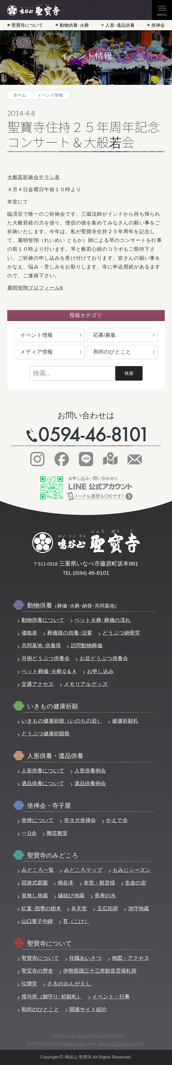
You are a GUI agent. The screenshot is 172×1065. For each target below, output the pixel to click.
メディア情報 (36, 352)
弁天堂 (79, 908)
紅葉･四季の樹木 (41, 908)
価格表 (29, 633)
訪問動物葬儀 (86, 645)
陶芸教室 (57, 833)
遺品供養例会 (90, 783)
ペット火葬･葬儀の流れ (102, 620)
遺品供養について (42, 783)
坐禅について (37, 820)
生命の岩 (135, 883)
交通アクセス (37, 684)
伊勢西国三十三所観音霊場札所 (100, 971)
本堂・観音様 (99, 883)
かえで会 (117, 820)
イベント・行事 (111, 996)
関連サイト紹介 (88, 1009)
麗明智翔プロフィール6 (35, 288)
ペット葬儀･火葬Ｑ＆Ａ (49, 671)
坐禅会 (158, 25)
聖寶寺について (27, 25)
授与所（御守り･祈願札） (51, 996)
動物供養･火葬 (74, 25)
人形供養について (42, 770)
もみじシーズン (132, 870)
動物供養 (73, 605)
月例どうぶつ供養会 (45, 658)
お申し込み (100, 671)
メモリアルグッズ (86, 684)
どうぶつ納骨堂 (121, 633)
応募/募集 (104, 335)
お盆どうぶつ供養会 (104, 658)
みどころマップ (83, 870)
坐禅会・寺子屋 (49, 805)
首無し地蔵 (34, 895)
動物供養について (42, 620)
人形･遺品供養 (120, 25)
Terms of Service (114, 1043)
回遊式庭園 (34, 883)
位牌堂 (29, 983)
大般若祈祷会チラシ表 (33, 177)
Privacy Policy (73, 1043)
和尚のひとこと (112, 352)
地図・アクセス (131, 958)
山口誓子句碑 (37, 921)
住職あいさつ (85, 958)
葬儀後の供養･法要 (69, 633)
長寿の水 (105, 895)
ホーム (19, 95)
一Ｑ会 (29, 833)
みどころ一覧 (37, 870)
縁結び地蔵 (71, 895)
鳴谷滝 (65, 883)
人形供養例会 (90, 770)
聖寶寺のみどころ (52, 855)
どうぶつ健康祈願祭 (45, 733)
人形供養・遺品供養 (55, 755)
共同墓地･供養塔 (41, 645)
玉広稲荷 (107, 908)
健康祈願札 (125, 721)
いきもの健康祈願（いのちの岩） (61, 721)
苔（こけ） (76, 921)
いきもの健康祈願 (52, 706)
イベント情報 (36, 335)
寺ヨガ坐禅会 (80, 820)
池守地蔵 (138, 908)
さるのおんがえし (69, 983)
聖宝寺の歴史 (37, 971)
